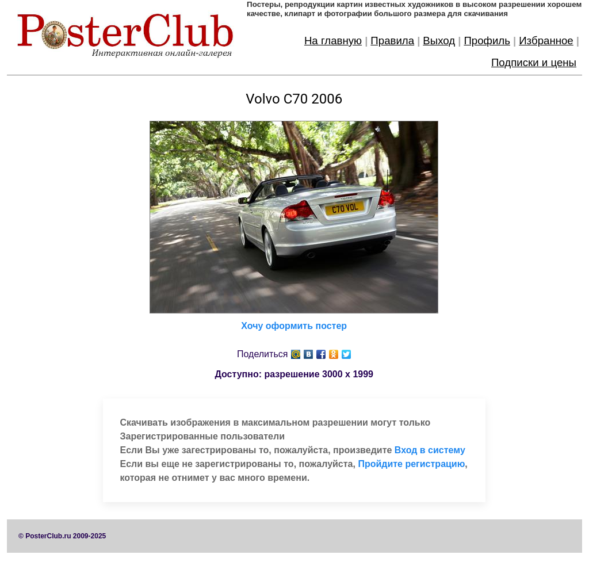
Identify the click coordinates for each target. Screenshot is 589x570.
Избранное (546, 41)
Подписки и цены (533, 62)
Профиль (487, 41)
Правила (392, 41)
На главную (333, 41)
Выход (439, 41)
